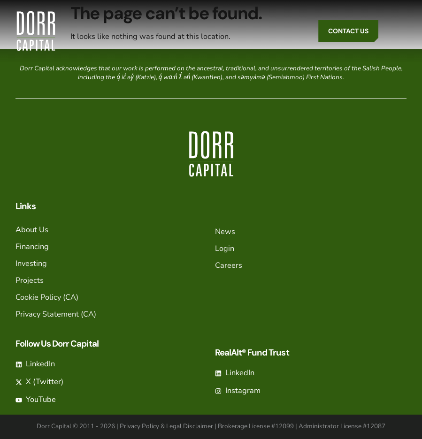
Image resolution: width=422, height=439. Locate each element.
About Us (31, 229)
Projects (29, 280)
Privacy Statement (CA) (55, 314)
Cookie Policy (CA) (46, 297)
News (225, 231)
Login (224, 248)
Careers (228, 265)
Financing (32, 246)
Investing (31, 263)
